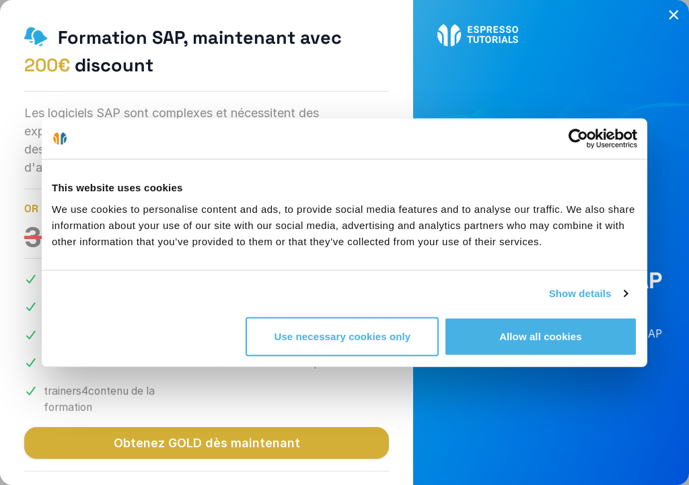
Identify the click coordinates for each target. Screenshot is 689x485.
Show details (580, 293)
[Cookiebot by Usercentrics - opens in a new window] (578, 139)
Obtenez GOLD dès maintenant (207, 443)
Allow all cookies (540, 336)
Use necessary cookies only (343, 336)
